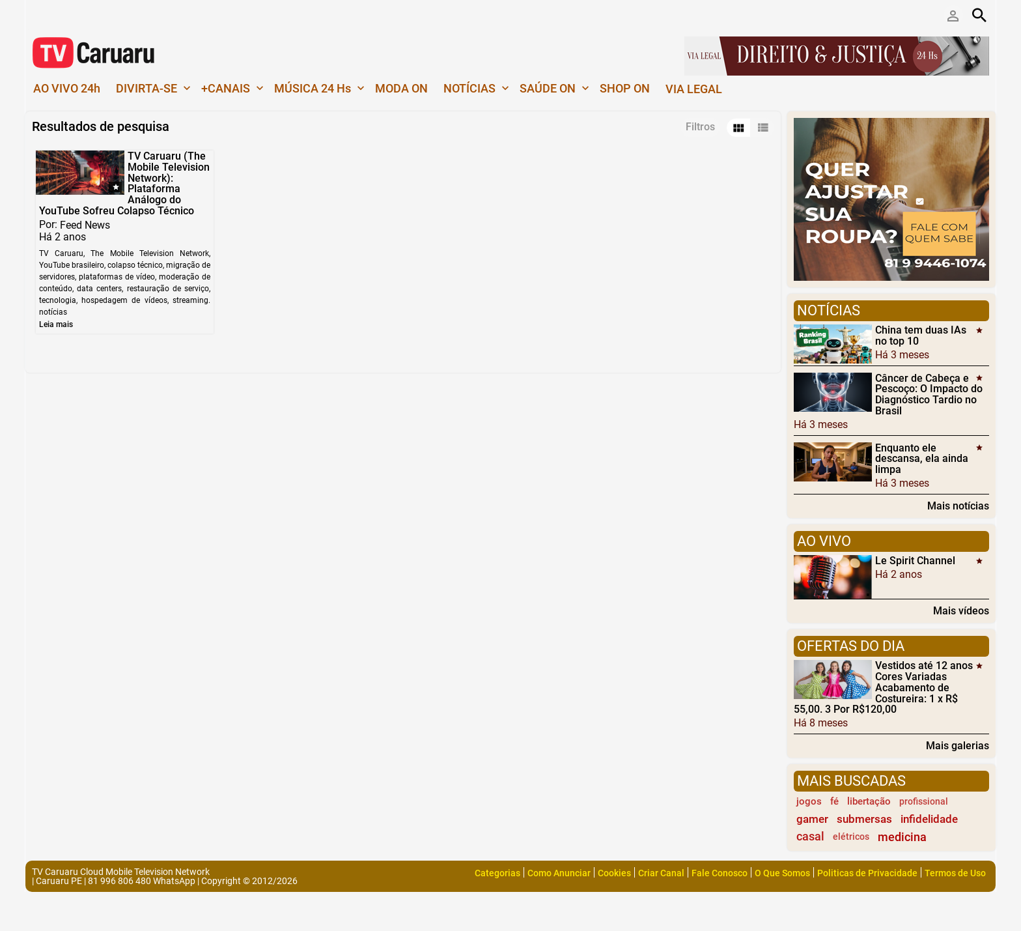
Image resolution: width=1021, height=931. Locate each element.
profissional (923, 801)
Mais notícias (958, 505)
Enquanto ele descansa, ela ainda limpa (921, 458)
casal (810, 836)
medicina (902, 837)
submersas (864, 818)
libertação (869, 801)
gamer (812, 818)
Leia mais (56, 324)
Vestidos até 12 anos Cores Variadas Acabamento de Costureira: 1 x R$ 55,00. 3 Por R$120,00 (883, 687)
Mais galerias (957, 745)
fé (834, 801)
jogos (809, 801)
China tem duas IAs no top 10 (920, 335)
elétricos (851, 836)
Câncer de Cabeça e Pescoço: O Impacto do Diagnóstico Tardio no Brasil (929, 393)
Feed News (85, 224)
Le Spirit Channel (915, 560)
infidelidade (929, 818)
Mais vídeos (961, 610)
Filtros (700, 127)
